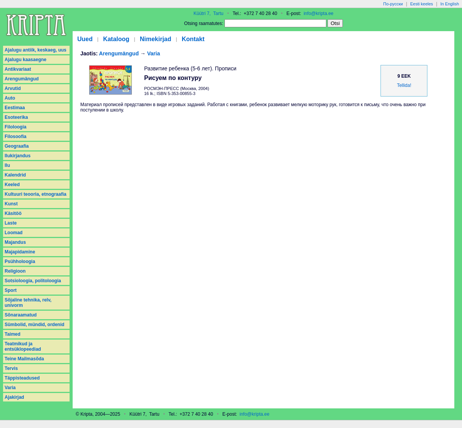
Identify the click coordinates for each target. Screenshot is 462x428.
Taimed (12, 334)
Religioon (15, 271)
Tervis (11, 368)
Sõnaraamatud (21, 315)
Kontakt (193, 39)
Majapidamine (20, 252)
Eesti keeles (421, 4)
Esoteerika (16, 117)
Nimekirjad (155, 39)
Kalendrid (15, 175)
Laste (11, 223)
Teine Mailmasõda (24, 358)
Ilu (7, 165)
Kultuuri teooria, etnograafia (35, 194)
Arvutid (13, 88)
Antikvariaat (18, 69)
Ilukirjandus (17, 155)
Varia (10, 387)
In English (449, 4)
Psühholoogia (20, 261)
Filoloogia (16, 127)
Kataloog (116, 39)
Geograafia (17, 146)
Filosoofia (16, 136)
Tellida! (404, 85)
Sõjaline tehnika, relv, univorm (28, 302)
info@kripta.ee (319, 13)
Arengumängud (22, 79)
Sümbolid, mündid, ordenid (34, 324)
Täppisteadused (22, 378)
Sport (11, 290)
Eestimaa (15, 107)
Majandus (15, 242)
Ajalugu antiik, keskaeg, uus (35, 50)
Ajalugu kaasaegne (26, 59)
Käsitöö (13, 213)
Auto (10, 98)
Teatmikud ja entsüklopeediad (23, 346)
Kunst (11, 204)
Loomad (14, 232)
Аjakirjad (14, 397)
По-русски (393, 4)
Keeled (12, 184)
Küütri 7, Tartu (208, 13)
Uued (85, 39)
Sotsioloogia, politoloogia (33, 280)
